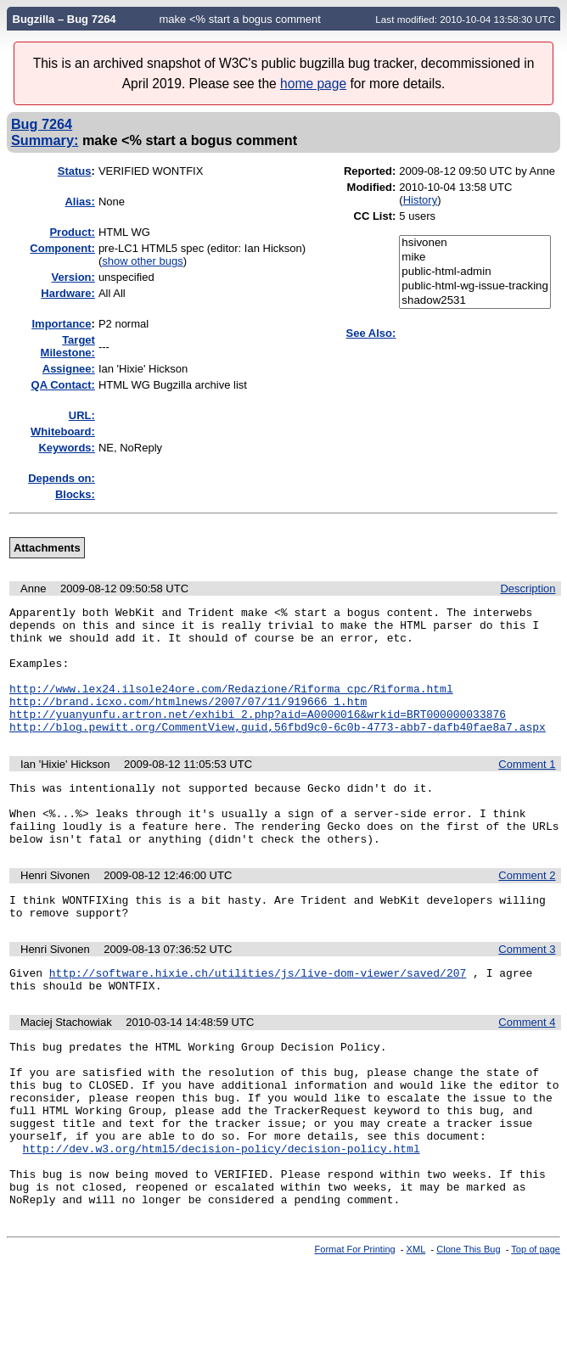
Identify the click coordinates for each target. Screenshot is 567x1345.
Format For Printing (355, 1330)
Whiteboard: (63, 431)
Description (527, 588)
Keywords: (66, 447)
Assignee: (68, 368)
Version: (73, 277)
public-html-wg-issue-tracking (475, 286)
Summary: (44, 140)
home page (313, 83)
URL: (82, 415)
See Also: (371, 333)
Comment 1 (526, 789)
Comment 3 (526, 992)
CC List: (375, 216)
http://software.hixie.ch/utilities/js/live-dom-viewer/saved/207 (257, 1018)
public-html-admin (475, 272)
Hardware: (68, 293)
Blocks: (75, 494)
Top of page (535, 1330)
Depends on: (61, 478)
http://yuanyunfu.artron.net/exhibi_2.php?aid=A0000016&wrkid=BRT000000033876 (257, 736)
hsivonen (475, 243)
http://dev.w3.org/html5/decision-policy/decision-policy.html (221, 1219)
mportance (61, 323)
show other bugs (142, 261)
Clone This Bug (468, 1330)
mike (475, 257)
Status (75, 171)
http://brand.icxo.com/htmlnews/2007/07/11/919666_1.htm (188, 721)
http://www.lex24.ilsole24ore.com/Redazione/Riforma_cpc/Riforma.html (231, 706)
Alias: (79, 201)
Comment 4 (526, 1070)
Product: (71, 232)
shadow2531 (475, 301)
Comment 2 (526, 913)
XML (416, 1330)
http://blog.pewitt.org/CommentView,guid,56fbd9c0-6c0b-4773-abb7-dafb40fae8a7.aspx (277, 751)
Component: (62, 248)
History (420, 199)
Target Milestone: (68, 346)
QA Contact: (63, 384)
